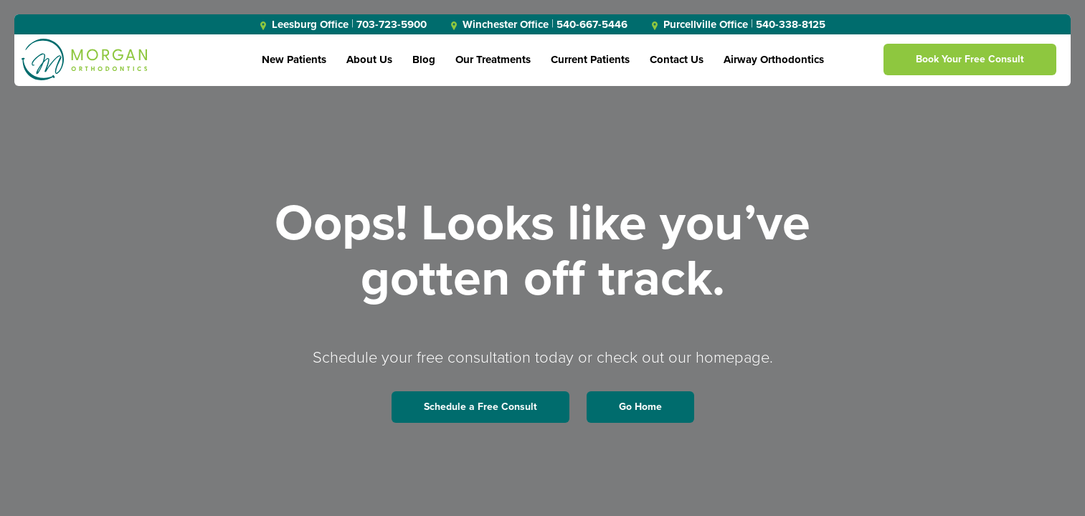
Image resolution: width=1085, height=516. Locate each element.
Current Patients (590, 59)
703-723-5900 (391, 24)
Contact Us (676, 59)
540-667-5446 (591, 24)
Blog (423, 59)
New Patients (294, 59)
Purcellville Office (700, 24)
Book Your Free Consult (970, 59)
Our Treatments (493, 59)
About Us (369, 59)
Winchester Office (500, 24)
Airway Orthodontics (774, 59)
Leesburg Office (304, 24)
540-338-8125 (790, 24)
